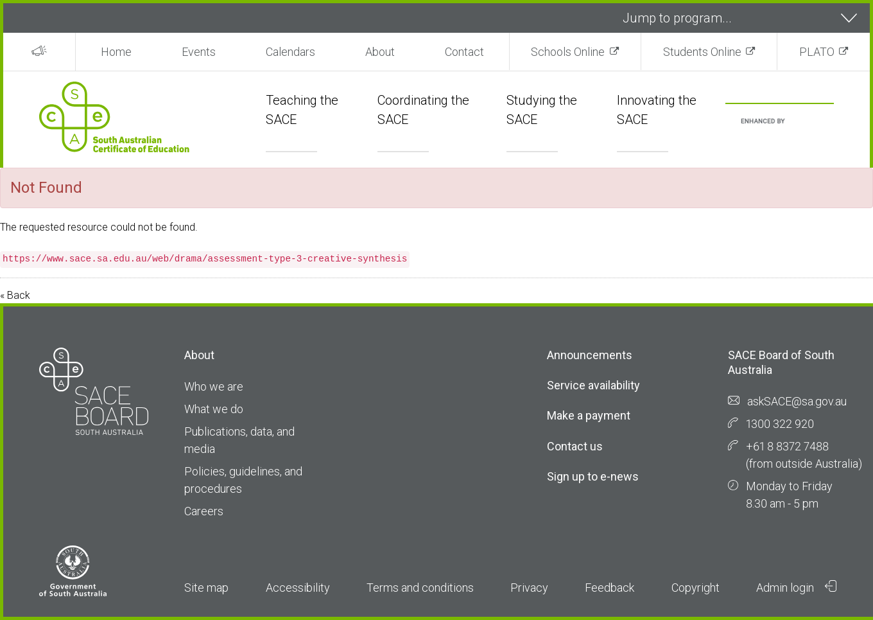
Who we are (213, 386)
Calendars (290, 51)
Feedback (609, 587)
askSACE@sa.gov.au (797, 401)
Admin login (796, 587)
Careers (203, 511)
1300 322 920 (780, 423)
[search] (764, 121)
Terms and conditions (420, 587)
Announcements (589, 355)
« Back (15, 295)
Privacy (529, 587)
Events (199, 51)
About (380, 51)
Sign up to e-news (593, 476)
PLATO (816, 51)
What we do (213, 409)
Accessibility (298, 587)
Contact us (575, 446)
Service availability (593, 385)
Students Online (702, 51)
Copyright (695, 587)
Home (116, 51)
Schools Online (568, 51)
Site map (206, 587)
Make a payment (588, 415)
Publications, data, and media (239, 440)
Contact (464, 51)
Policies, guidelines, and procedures (243, 480)
